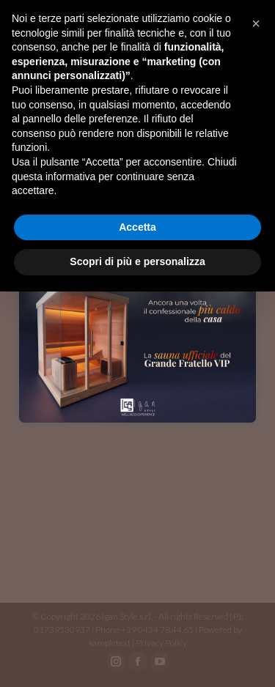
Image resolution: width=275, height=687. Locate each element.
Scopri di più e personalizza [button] (137, 261)
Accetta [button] (137, 227)
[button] (256, 23)
